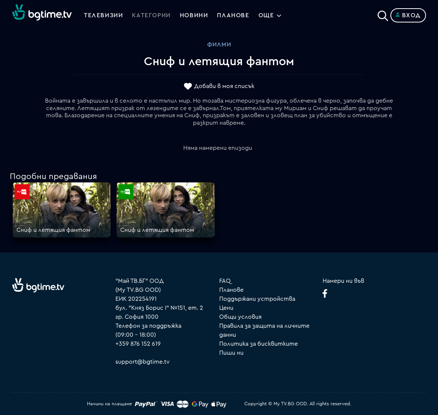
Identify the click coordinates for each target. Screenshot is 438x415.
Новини (194, 15)
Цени (226, 308)
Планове (231, 290)
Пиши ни (231, 353)
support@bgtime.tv (142, 362)
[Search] (383, 14)
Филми (219, 45)
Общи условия (240, 317)
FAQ (225, 281)
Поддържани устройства (257, 299)
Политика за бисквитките (258, 344)
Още (266, 15)
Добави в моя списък (224, 87)
